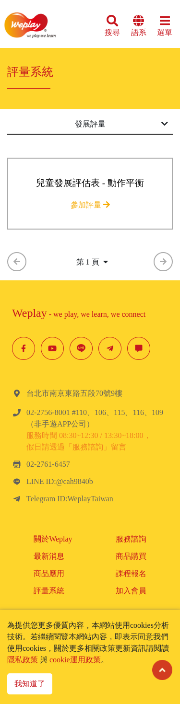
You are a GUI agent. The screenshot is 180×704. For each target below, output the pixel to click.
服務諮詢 (131, 539)
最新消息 (49, 556)
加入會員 (131, 591)
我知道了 (29, 684)
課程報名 (131, 573)
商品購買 (131, 556)
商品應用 (49, 573)
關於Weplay (53, 539)
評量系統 (49, 591)
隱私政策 (22, 660)
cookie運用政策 (75, 660)
